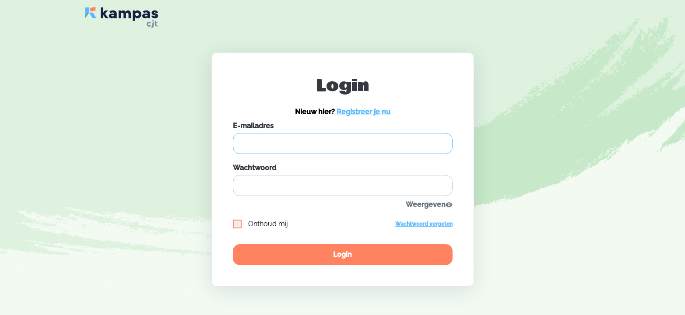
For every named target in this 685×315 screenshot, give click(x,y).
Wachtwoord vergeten (424, 224)
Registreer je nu (363, 112)
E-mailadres (253, 126)
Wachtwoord (254, 168)
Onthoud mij (260, 224)
